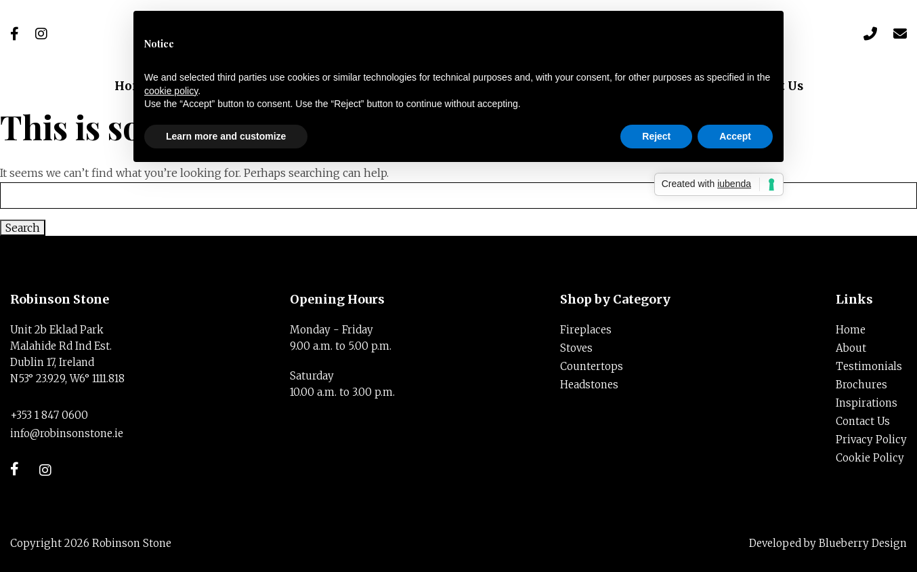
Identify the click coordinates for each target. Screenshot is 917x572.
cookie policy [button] (171, 90)
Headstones (589, 384)
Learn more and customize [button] (226, 136)
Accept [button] (735, 136)
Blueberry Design (863, 543)
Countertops (591, 366)
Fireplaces (586, 329)
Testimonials (869, 366)
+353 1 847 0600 (49, 415)
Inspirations (866, 402)
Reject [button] (656, 136)
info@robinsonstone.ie (66, 433)
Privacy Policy (871, 439)
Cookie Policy (870, 457)
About (851, 348)
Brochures (861, 384)
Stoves (576, 348)
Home (851, 329)
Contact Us (863, 421)
